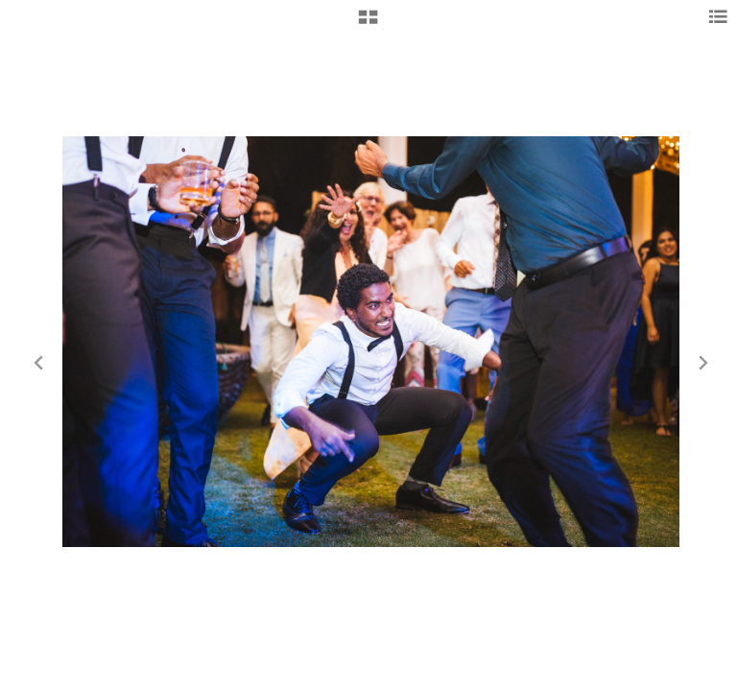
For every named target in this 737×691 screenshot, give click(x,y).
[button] (368, 24)
